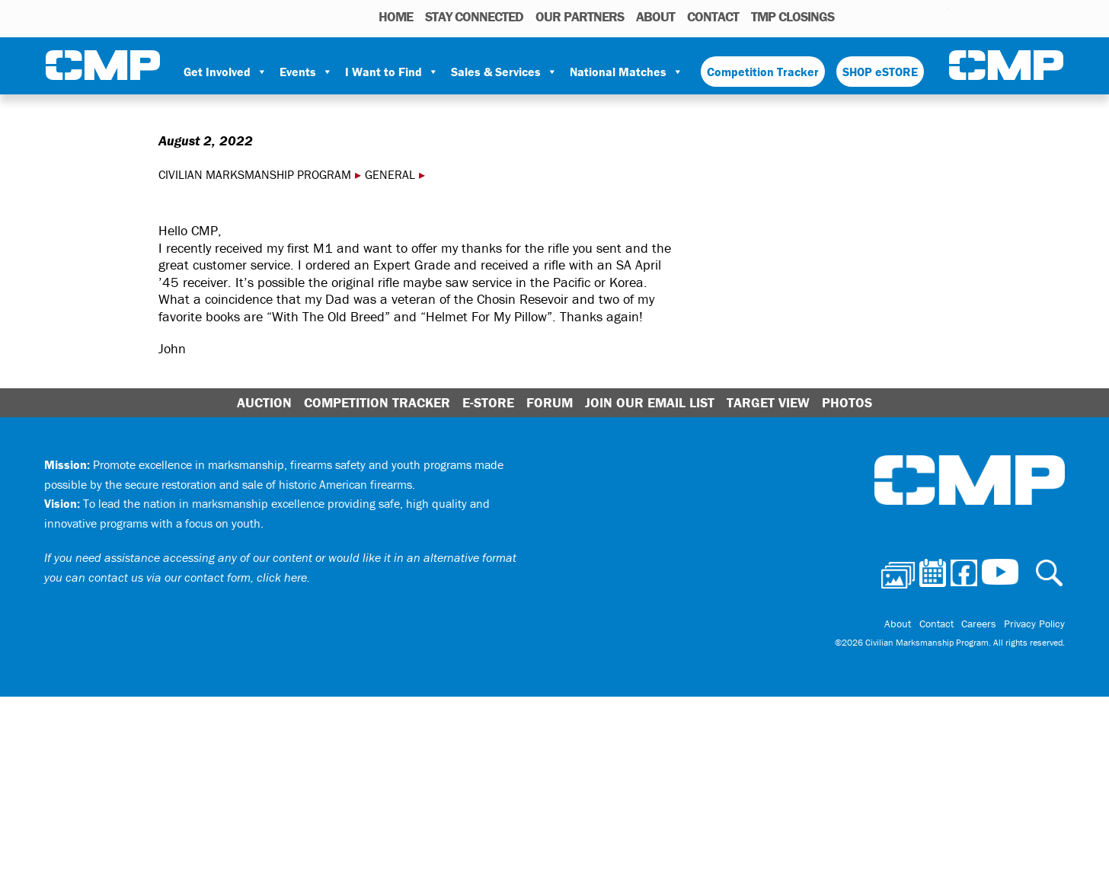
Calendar (875, 16)
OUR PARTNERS (579, 16)
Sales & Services (504, 71)
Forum (549, 402)
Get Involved (225, 71)
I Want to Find (392, 71)
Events (306, 71)
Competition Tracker (763, 71)
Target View (768, 402)
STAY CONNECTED (474, 16)
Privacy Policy (1034, 623)
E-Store (488, 402)
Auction (264, 402)
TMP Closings (792, 16)
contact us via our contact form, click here (197, 577)
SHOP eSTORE (880, 71)
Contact (713, 16)
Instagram (917, 16)
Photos (851, 16)
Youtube (938, 16)
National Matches (626, 71)
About (655, 16)
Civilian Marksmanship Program (103, 65)
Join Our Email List (649, 402)
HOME (396, 16)
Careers (978, 623)
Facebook (897, 16)
